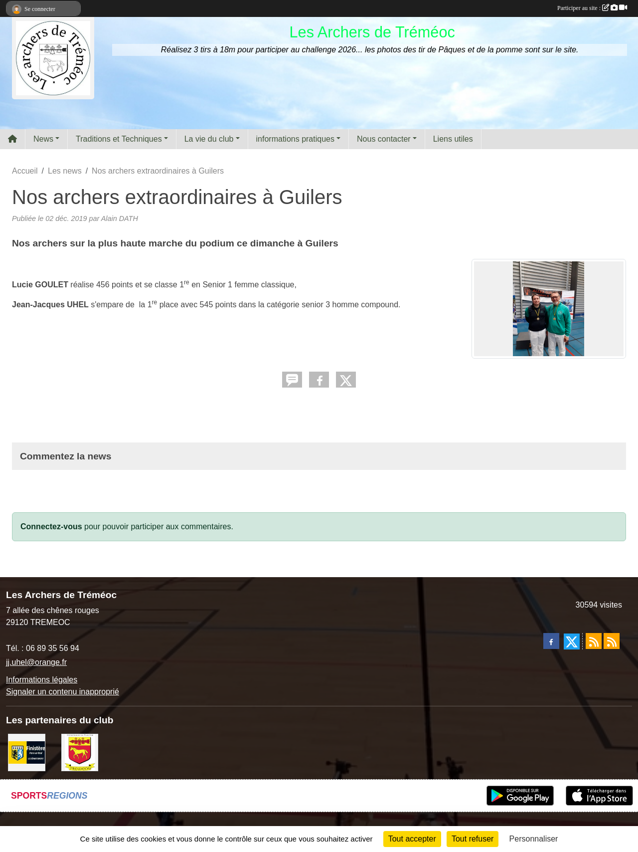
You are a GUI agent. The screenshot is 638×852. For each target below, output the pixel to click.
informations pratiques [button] (295, 139)
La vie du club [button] (209, 139)
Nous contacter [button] (384, 139)
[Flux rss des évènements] (612, 641)
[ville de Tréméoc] (80, 752)
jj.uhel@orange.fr (36, 662)
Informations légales (41, 679)
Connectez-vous (51, 526)
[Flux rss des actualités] (594, 641)
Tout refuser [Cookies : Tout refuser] (472, 839)
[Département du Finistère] (26, 752)
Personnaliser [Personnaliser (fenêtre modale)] (533, 839)
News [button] (43, 139)
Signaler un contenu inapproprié (62, 691)
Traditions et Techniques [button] (119, 139)
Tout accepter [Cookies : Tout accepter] (412, 839)
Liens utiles (453, 139)
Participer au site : (592, 7)
